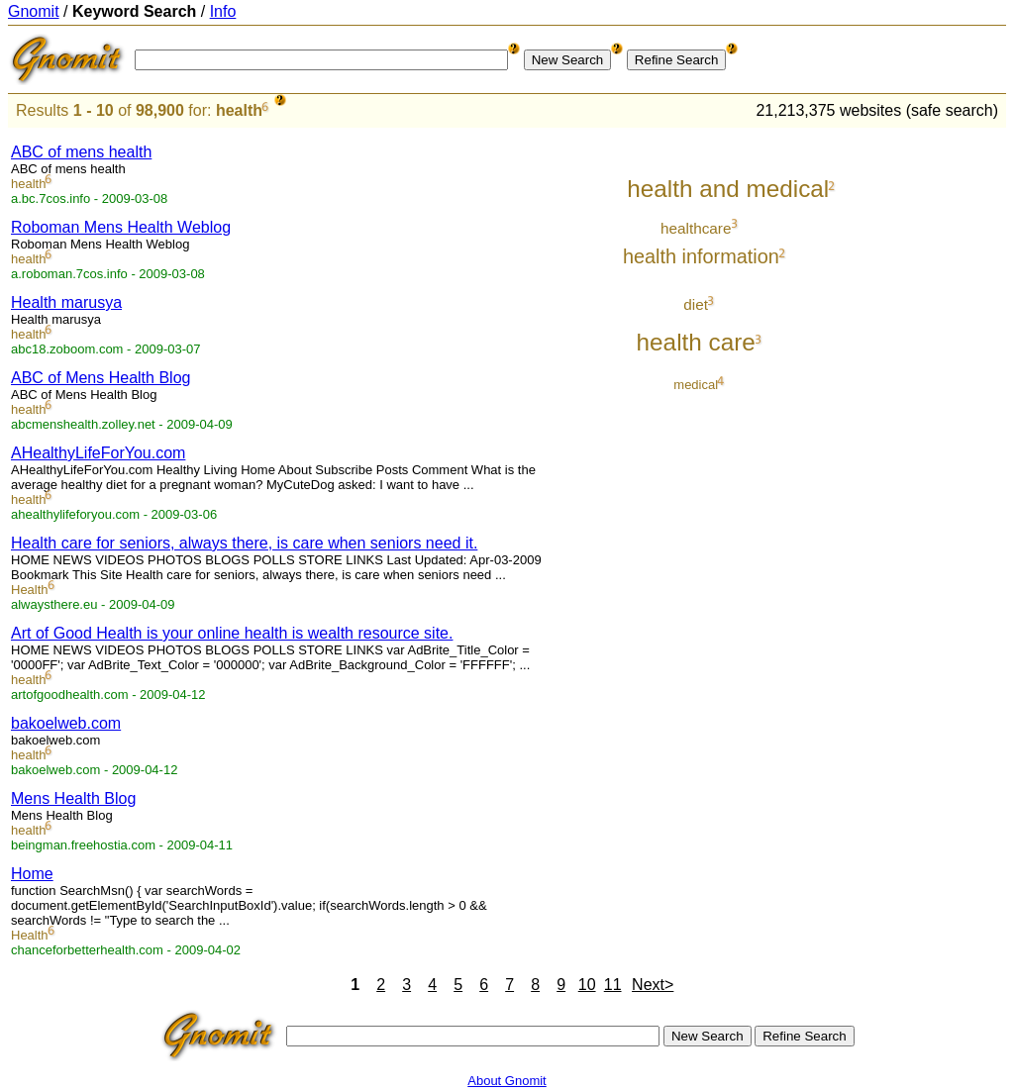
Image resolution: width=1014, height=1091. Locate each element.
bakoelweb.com (66, 723)
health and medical (728, 188)
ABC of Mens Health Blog (100, 377)
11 (613, 984)
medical (695, 384)
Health (30, 589)
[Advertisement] (924, 428)
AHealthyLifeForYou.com (98, 453)
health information (701, 256)
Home (32, 873)
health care (696, 342)
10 (587, 984)
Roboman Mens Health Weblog (121, 227)
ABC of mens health (81, 152)
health (239, 110)
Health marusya (66, 302)
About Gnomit (507, 1080)
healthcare (696, 228)
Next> (652, 984)
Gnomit (33, 11)
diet (695, 304)
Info (223, 11)
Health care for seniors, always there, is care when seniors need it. (244, 543)
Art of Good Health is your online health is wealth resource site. (232, 633)
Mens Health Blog (73, 798)
